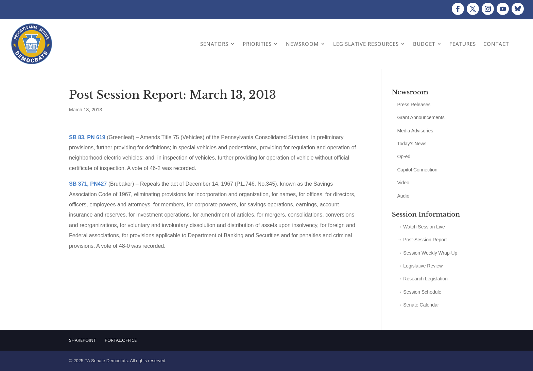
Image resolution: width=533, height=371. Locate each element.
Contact (496, 43)
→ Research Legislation (422, 278)
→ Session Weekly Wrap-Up (427, 253)
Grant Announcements (420, 117)
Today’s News (411, 143)
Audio (403, 196)
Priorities (257, 43)
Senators (214, 43)
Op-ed (403, 156)
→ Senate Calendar (418, 305)
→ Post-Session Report (422, 239)
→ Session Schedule (419, 292)
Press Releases (413, 104)
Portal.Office (121, 340)
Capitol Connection (417, 169)
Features (462, 43)
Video (403, 182)
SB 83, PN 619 (87, 137)
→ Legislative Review (420, 265)
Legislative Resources (366, 43)
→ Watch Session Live (421, 226)
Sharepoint (82, 340)
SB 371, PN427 (88, 184)
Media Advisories (415, 130)
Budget (424, 43)
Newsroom (302, 43)
